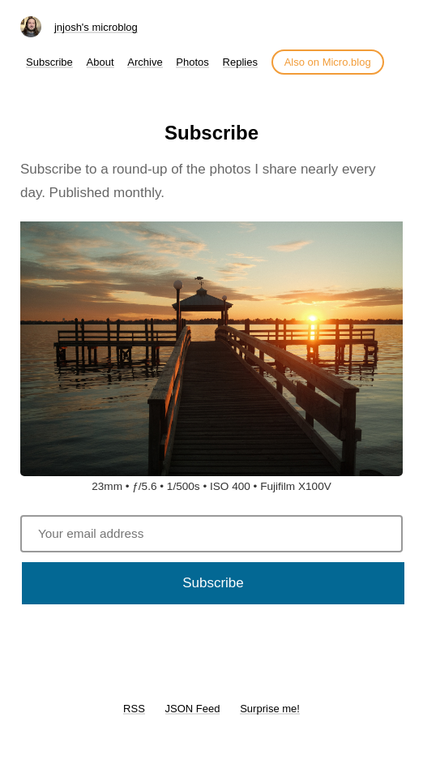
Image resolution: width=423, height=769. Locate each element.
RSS (134, 708)
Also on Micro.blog (327, 62)
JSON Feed (192, 708)
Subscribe (49, 62)
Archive (144, 62)
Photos (192, 62)
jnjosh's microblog (96, 27)
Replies (240, 62)
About (100, 62)
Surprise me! (270, 708)
